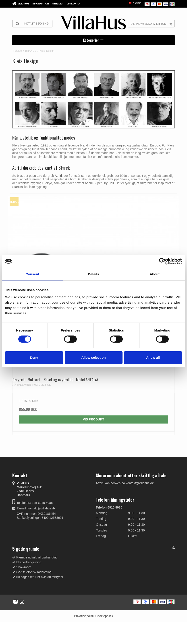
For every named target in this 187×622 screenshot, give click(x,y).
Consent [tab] (32, 274)
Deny (34, 357)
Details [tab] (93, 274)
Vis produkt (93, 419)
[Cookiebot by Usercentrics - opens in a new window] (162, 261)
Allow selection (93, 357)
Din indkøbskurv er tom (153, 23)
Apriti (58, 175)
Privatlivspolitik (84, 616)
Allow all (153, 357)
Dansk (135, 3)
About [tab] (155, 274)
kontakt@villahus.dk (41, 508)
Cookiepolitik (104, 616)
